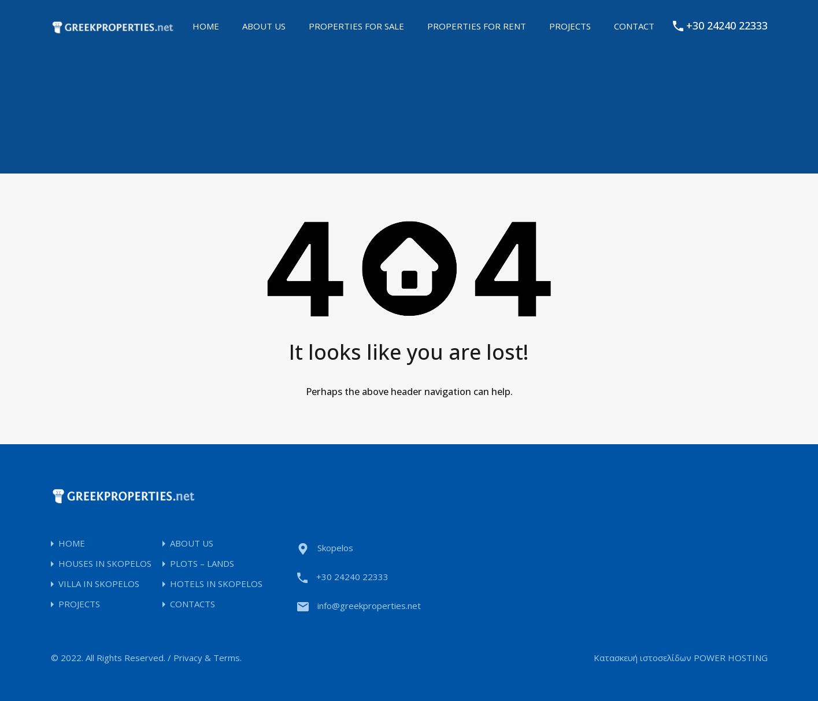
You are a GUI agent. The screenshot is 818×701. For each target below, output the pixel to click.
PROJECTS (570, 26)
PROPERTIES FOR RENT (476, 26)
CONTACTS (192, 604)
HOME (206, 26)
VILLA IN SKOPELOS (98, 584)
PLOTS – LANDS (202, 563)
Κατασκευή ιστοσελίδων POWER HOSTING (681, 657)
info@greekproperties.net (369, 605)
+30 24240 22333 (727, 26)
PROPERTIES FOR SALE (356, 26)
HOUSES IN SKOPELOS (104, 563)
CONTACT (634, 26)
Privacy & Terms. (207, 657)
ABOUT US (264, 26)
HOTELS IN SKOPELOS (216, 584)
